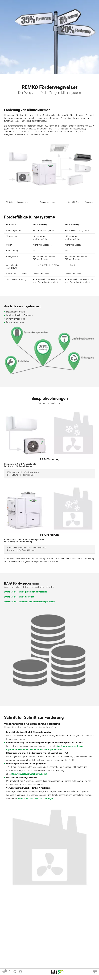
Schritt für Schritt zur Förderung (80, 202)
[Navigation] (95, 972)
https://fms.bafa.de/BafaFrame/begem (29, 774)
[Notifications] (20, 972)
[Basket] (4, 972)
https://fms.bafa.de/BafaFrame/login (35, 798)
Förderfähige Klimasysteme (17, 202)
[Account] (9, 972)
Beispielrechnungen (48, 202)
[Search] (15, 972)
